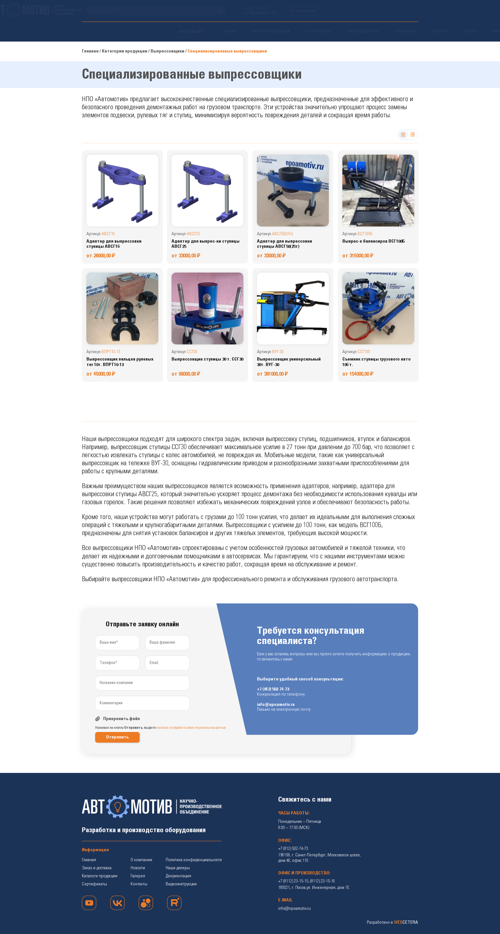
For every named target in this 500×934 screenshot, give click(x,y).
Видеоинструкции (181, 884)
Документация (178, 876)
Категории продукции (124, 51)
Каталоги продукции (99, 876)
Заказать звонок (395, 11)
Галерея (138, 876)
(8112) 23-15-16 (322, 881)
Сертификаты (94, 884)
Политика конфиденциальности (194, 860)
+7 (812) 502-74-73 (352, 13)
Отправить (117, 737)
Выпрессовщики (167, 51)
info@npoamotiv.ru (276, 705)
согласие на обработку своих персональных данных (191, 727)
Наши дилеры (178, 868)
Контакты (139, 884)
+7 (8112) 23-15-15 (293, 881)
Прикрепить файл (121, 719)
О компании (141, 860)
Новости (138, 868)
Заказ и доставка (97, 868)
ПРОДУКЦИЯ (98, 31)
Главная (90, 51)
